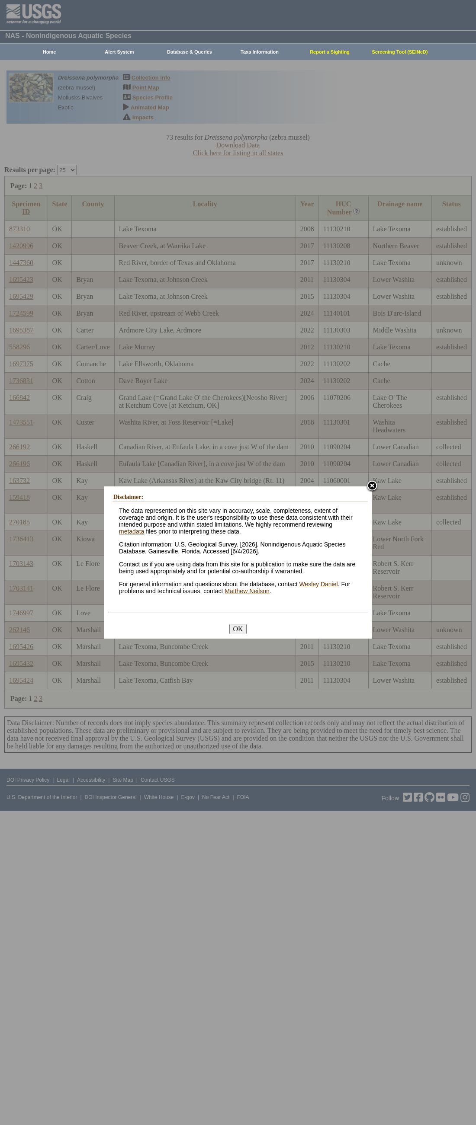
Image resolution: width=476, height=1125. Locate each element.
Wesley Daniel (318, 584)
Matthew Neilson (247, 591)
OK (238, 629)
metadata (131, 531)
